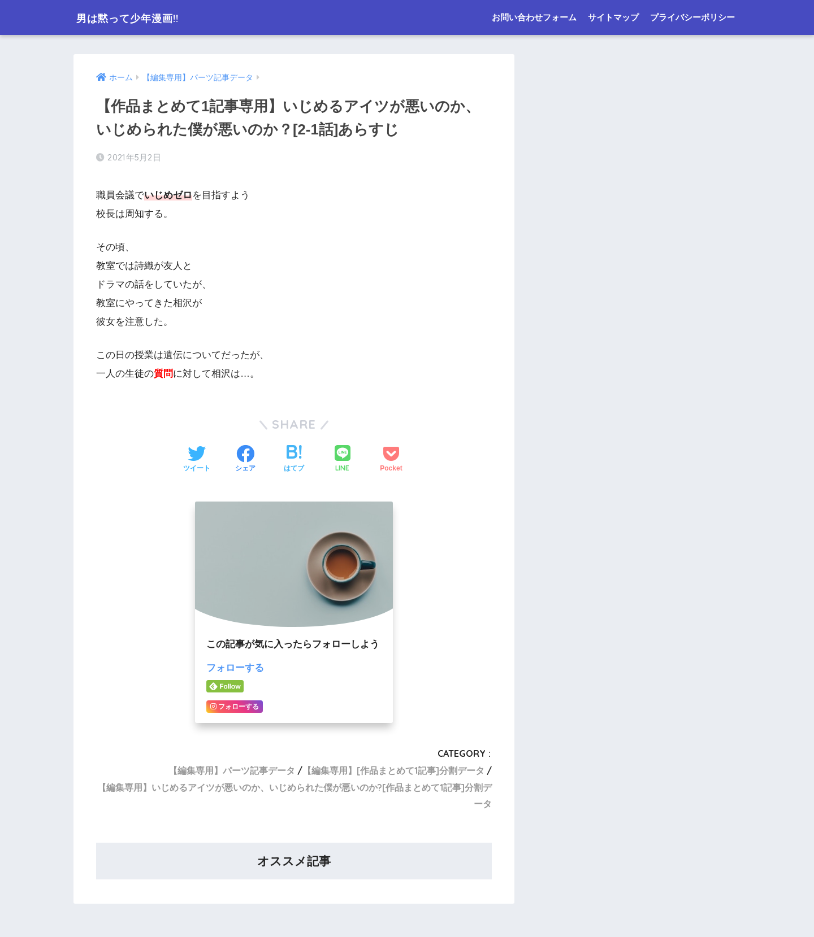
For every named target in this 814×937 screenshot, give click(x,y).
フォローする (235, 668)
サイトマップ (613, 17)
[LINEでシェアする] (342, 459)
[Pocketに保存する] (391, 459)
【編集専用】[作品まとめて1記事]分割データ (393, 769)
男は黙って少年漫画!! (142, 17)
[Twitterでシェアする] (196, 459)
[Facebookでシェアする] (245, 459)
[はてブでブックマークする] (294, 459)
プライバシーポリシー (692, 17)
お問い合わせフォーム (534, 17)
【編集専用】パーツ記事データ (231, 769)
